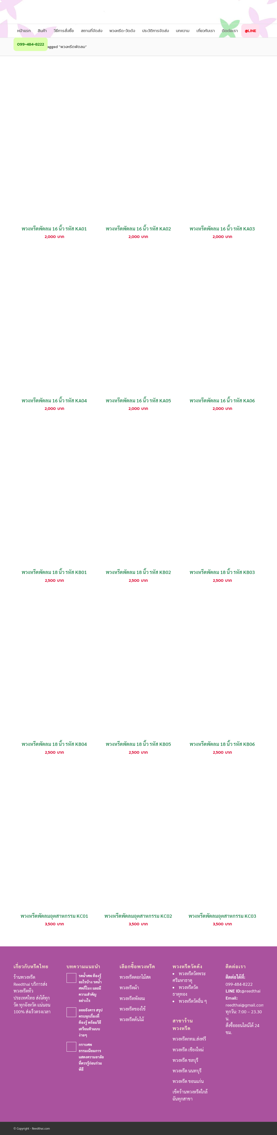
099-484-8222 (239, 984)
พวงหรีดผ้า (129, 987)
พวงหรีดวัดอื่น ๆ (193, 1001)
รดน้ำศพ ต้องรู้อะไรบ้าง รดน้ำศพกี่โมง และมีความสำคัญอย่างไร (90, 988)
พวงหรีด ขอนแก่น (188, 1081)
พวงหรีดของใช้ (133, 1009)
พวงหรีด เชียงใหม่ (188, 1049)
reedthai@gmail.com (245, 1005)
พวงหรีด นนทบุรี (187, 1070)
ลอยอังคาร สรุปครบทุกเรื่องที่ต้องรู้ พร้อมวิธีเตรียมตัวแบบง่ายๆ (91, 1022)
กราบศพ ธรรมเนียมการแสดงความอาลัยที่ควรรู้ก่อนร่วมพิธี (91, 1057)
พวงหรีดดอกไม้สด (135, 977)
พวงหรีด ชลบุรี (185, 1060)
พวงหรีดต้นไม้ (132, 1019)
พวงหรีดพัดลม (132, 998)
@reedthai (250, 991)
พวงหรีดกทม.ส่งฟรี (189, 1039)
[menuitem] (24, 31)
